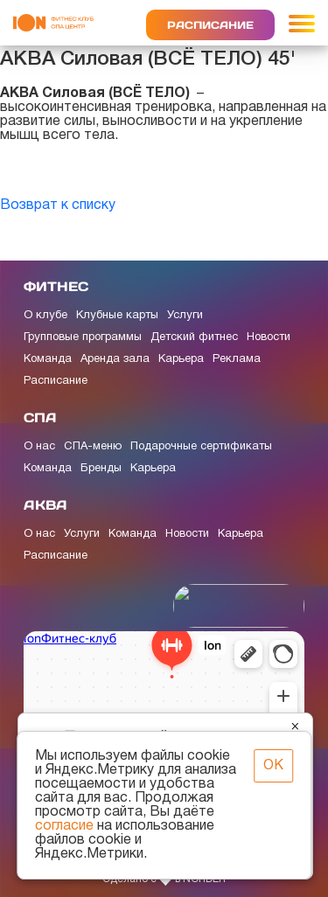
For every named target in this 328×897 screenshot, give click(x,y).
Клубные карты (117, 315)
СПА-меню (93, 447)
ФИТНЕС (56, 286)
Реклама (237, 359)
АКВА (45, 505)
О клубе (45, 315)
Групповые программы (83, 337)
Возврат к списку (57, 205)
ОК (273, 766)
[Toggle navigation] (302, 23)
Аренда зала (115, 359)
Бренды (101, 468)
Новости (268, 337)
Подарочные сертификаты (201, 447)
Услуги (185, 315)
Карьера (181, 359)
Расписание (210, 24)
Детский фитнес (194, 337)
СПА (40, 417)
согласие (64, 826)
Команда (48, 359)
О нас (39, 447)
